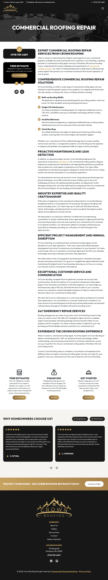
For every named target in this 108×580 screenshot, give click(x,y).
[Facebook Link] (16, 92)
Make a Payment (54, 539)
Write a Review (97, 419)
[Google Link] (22, 92)
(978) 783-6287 (98, 2)
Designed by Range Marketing (64, 571)
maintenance (64, 162)
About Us (54, 525)
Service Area (54, 532)
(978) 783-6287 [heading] (19, 54)
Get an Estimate (19, 397)
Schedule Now (88, 397)
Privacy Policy (85, 571)
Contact (54, 536)
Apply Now (54, 397)
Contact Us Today (94, 484)
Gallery (54, 529)
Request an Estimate (19, 75)
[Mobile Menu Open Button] (103, 8)
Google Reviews (80, 419)
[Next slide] (22, 83)
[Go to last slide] (16, 83)
